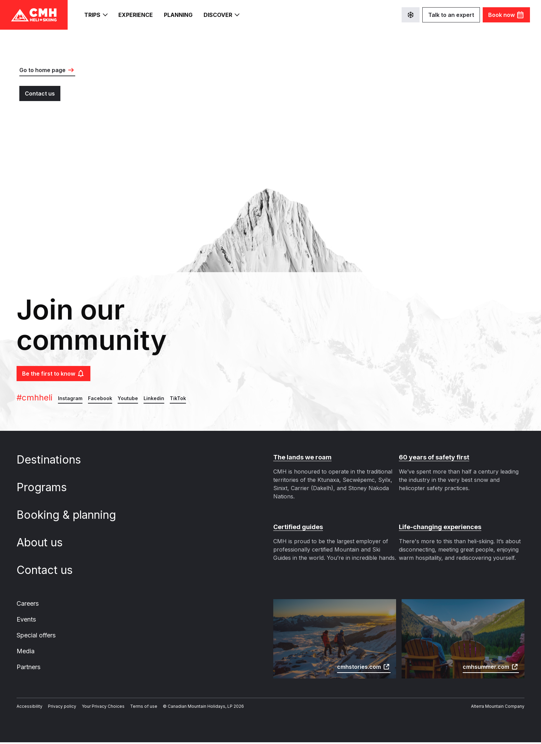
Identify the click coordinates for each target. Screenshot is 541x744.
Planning (179, 15)
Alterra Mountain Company (499, 708)
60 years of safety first (431, 457)
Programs (47, 487)
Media (25, 652)
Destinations (53, 460)
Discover (223, 14)
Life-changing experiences (438, 527)
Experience (136, 15)
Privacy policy (57, 708)
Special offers (35, 636)
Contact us (49, 570)
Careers (28, 603)
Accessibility (28, 708)
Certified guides (296, 527)
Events (26, 619)
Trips (95, 14)
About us (45, 542)
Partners (28, 668)
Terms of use (132, 708)
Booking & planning (71, 515)
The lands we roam (301, 457)
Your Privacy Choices (95, 708)
